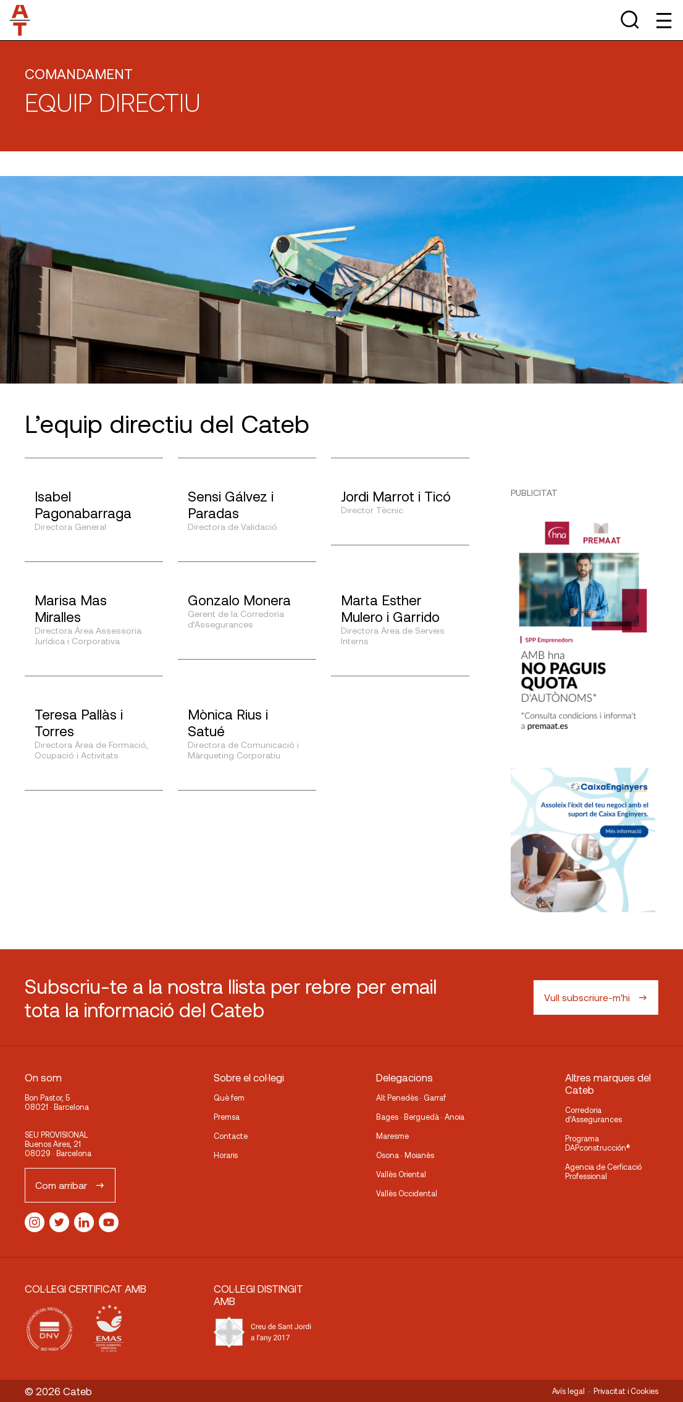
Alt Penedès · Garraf (411, 1097)
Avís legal (568, 1391)
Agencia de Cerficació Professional (603, 1171)
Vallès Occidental (406, 1193)
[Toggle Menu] (663, 20)
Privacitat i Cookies (625, 1391)
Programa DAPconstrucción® (598, 1143)
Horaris (226, 1155)
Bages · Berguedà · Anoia (420, 1116)
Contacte (231, 1135)
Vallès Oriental (401, 1174)
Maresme (392, 1135)
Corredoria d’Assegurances (593, 1114)
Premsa (227, 1116)
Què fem (229, 1097)
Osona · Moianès (405, 1155)
